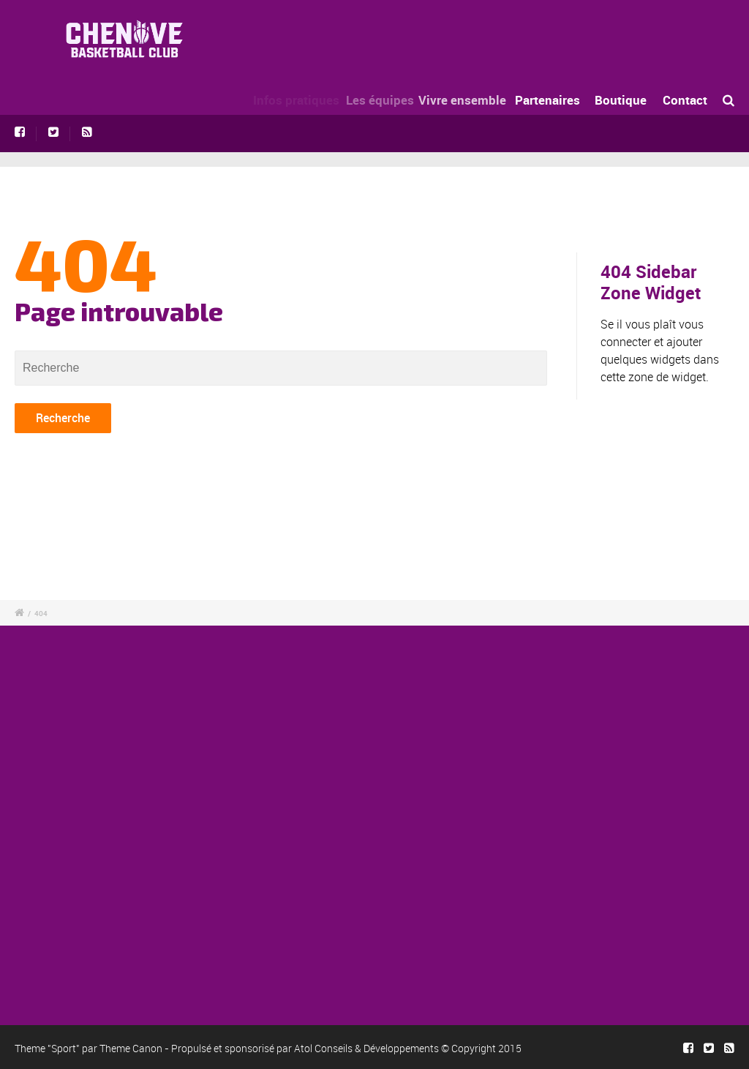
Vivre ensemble (469, 99)
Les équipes (386, 99)
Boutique (621, 99)
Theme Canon (130, 1048)
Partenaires (550, 99)
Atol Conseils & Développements (366, 1048)
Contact (685, 99)
